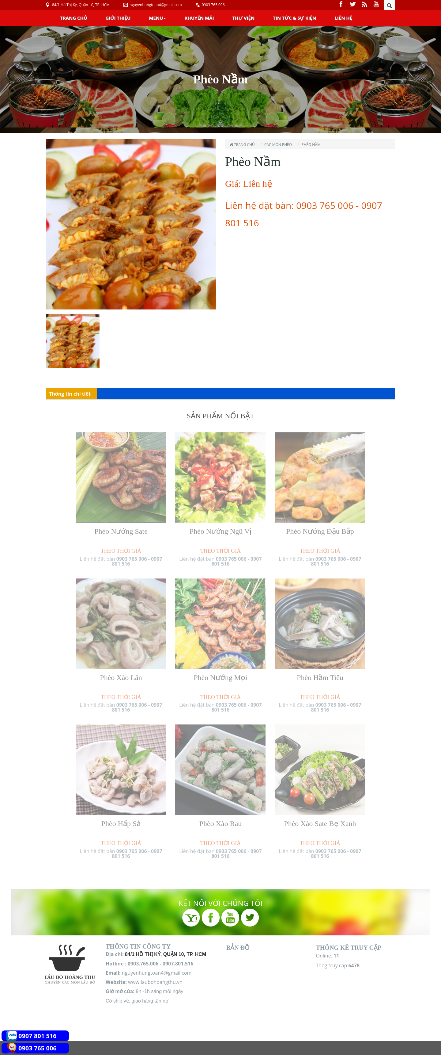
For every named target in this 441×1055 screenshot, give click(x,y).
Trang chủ (73, 18)
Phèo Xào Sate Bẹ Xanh (320, 821)
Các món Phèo (278, 144)
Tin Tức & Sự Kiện (294, 18)
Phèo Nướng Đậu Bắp (320, 528)
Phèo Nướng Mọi (220, 675)
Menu (157, 18)
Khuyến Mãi (199, 18)
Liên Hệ (343, 18)
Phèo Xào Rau (220, 821)
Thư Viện (243, 18)
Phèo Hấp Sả (121, 821)
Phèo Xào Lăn (121, 675)
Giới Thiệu (117, 18)
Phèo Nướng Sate (121, 528)
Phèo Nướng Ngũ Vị (221, 528)
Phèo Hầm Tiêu (320, 675)
